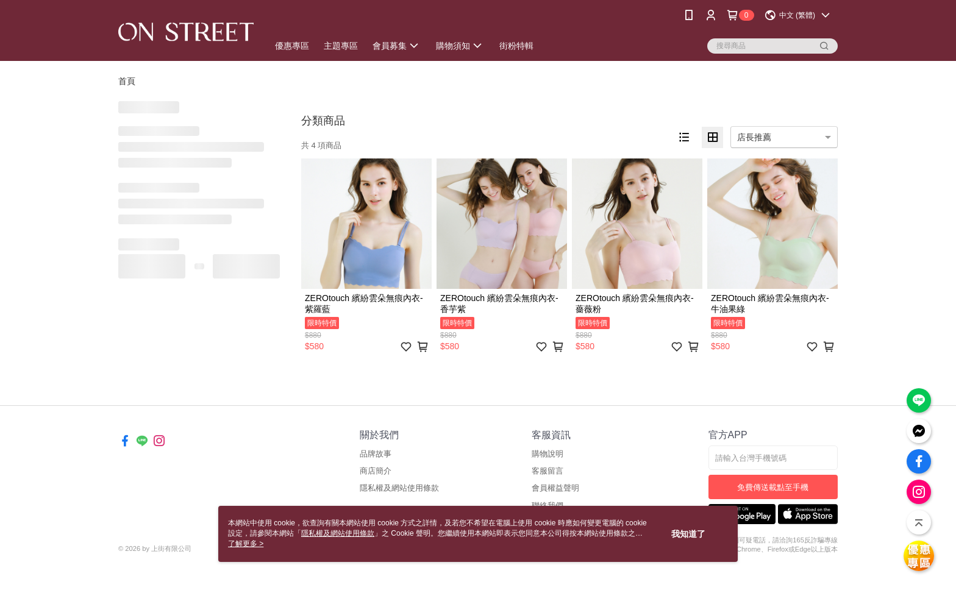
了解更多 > (245, 543)
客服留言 (547, 470)
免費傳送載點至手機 (772, 487)
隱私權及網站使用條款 (399, 487)
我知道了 (688, 534)
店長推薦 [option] (754, 137)
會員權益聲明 (555, 487)
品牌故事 (375, 453)
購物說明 (547, 453)
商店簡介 (375, 470)
